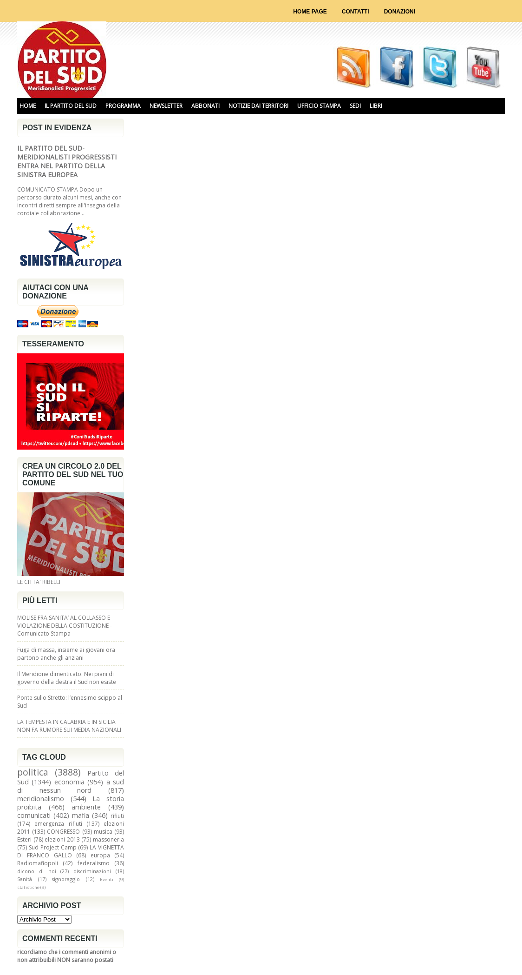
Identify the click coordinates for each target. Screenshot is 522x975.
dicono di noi (36, 871)
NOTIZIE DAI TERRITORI (258, 106)
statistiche (28, 887)
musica (103, 832)
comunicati (34, 815)
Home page (309, 11)
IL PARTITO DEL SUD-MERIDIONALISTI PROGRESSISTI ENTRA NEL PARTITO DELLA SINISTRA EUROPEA (67, 161)
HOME (28, 106)
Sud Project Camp (53, 847)
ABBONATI (205, 106)
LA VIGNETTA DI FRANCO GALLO (70, 851)
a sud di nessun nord (70, 786)
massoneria (108, 839)
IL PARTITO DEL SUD (71, 106)
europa (100, 855)
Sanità (24, 879)
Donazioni (399, 11)
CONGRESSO (63, 832)
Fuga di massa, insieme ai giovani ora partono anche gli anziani (66, 654)
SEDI (355, 106)
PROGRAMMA (123, 106)
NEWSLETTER (166, 106)
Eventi (106, 879)
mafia (80, 815)
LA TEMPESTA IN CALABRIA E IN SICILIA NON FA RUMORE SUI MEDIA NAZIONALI (69, 726)
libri (376, 106)
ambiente (86, 807)
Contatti (355, 11)
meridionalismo (40, 798)
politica (32, 772)
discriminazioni (92, 871)
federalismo (94, 863)
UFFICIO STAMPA (319, 106)
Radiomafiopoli (37, 863)
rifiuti (117, 816)
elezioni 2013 (62, 839)
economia (69, 781)
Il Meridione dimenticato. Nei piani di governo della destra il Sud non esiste (66, 678)
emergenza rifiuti (58, 824)
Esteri (24, 839)
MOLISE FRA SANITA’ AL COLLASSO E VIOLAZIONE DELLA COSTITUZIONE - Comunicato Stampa (64, 625)
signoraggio (66, 879)
